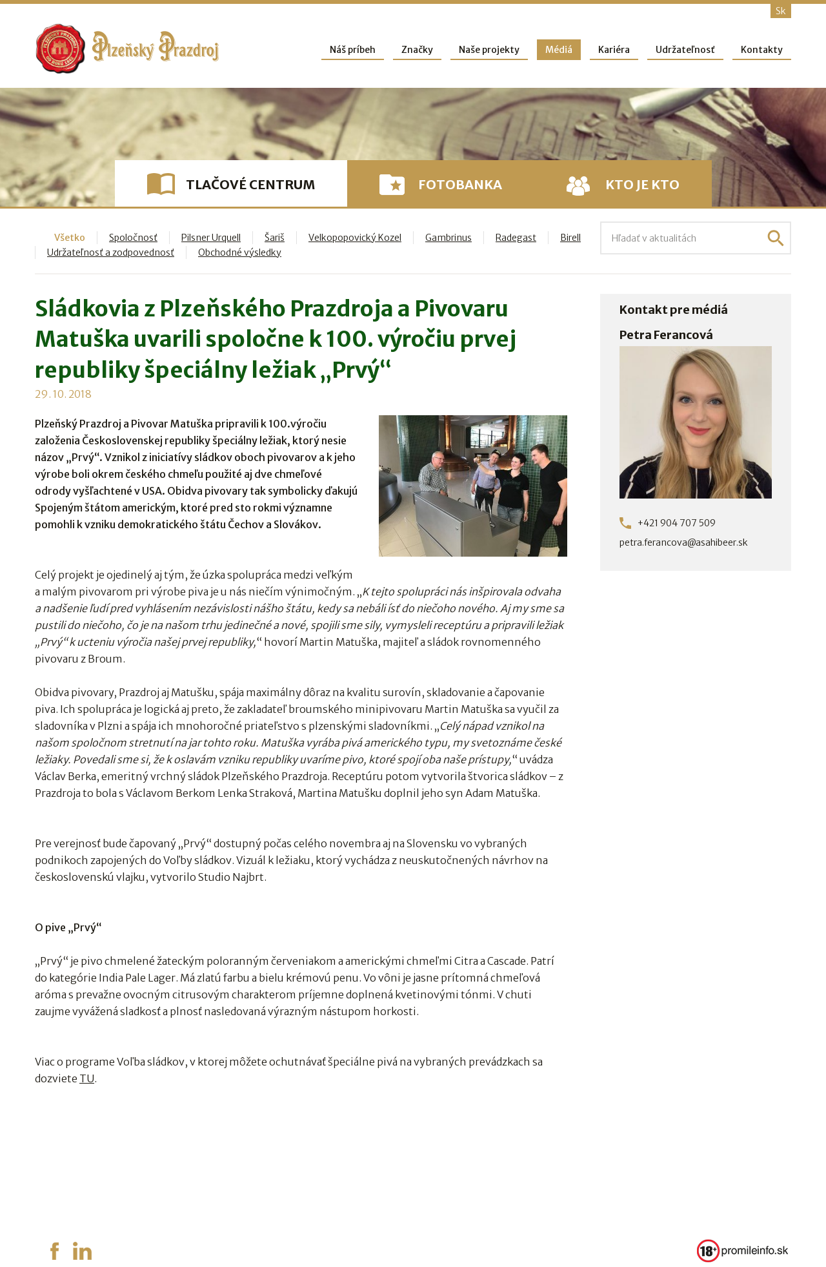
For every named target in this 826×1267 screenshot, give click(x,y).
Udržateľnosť (685, 50)
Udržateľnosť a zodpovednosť (110, 252)
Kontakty (762, 50)
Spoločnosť (133, 237)
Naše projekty (489, 50)
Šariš (275, 237)
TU (86, 1078)
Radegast (516, 237)
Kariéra (614, 50)
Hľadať (775, 238)
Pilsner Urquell (211, 237)
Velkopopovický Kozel (354, 237)
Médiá (558, 50)
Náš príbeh (353, 50)
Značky (417, 50)
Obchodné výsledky (239, 252)
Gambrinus (448, 237)
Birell (570, 237)
